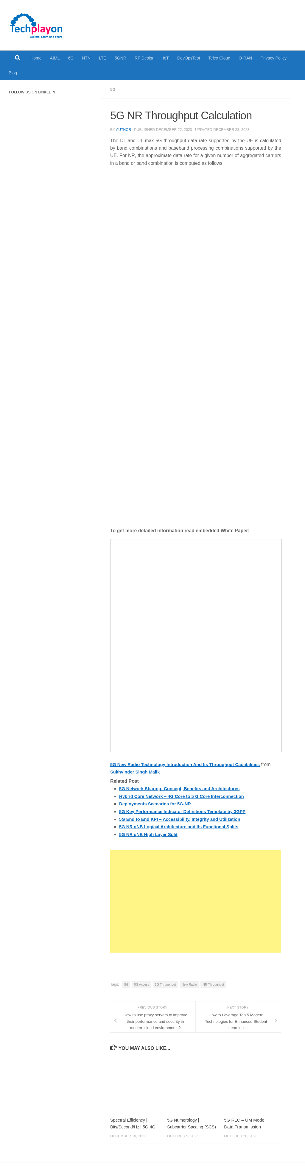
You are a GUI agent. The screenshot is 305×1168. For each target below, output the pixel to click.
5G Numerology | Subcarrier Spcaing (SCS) (186, 1126)
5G (113, 89)
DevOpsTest (188, 58)
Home (36, 58)
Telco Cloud (219, 58)
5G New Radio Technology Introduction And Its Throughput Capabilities (190, 764)
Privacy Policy (274, 58)
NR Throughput (213, 983)
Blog (13, 73)
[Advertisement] (195, 900)
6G (71, 58)
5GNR (120, 58)
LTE (102, 58)
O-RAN (245, 58)
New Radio (189, 983)
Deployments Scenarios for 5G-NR (157, 803)
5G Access (141, 983)
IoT (166, 58)
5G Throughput (165, 983)
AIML (55, 58)
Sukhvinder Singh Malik (147, 771)
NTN (86, 58)
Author (123, 129)
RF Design (145, 58)
